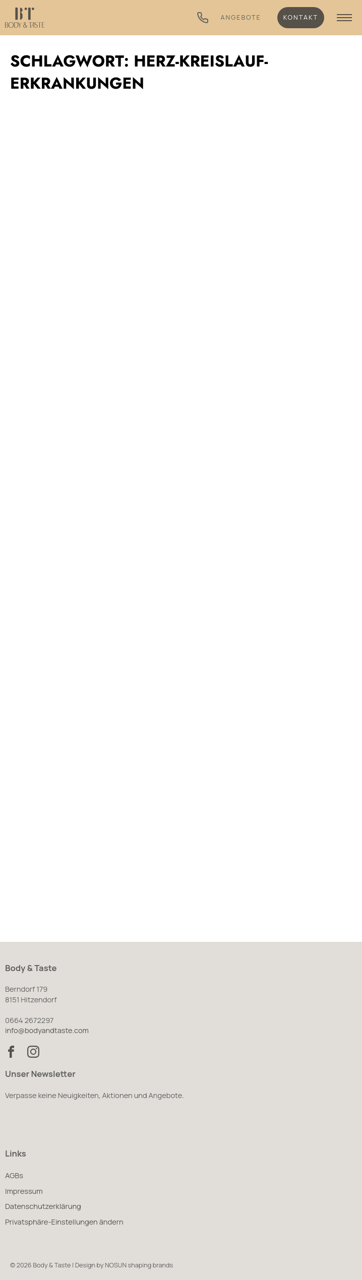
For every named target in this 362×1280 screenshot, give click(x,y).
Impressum (24, 1191)
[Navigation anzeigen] (344, 17)
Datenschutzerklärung (43, 1206)
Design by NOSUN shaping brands (124, 1265)
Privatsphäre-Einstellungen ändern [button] (64, 1222)
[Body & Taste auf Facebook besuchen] (11, 1052)
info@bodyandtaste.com (47, 1030)
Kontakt (300, 17)
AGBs (14, 1175)
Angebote (241, 17)
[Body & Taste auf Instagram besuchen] (33, 1052)
